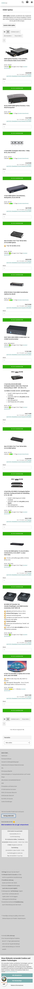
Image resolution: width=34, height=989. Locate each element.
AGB (2, 783)
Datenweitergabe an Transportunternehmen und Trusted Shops (15, 776)
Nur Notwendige (17, 980)
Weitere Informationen (17, 985)
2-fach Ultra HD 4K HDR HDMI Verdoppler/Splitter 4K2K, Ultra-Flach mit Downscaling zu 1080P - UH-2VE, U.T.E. (16, 385)
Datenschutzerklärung (11, 971)
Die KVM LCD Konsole (7, 798)
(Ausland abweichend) (23, 113)
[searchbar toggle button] (22, 2)
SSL (2, 768)
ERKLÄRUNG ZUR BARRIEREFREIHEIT (11, 780)
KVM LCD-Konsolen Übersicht (9, 792)
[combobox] (15, 32)
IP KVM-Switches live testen (8, 789)
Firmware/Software (6, 758)
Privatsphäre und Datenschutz (9, 786)
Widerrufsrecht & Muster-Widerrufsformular (12, 765)
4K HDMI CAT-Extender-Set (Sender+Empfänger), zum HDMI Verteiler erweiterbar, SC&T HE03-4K (16, 606)
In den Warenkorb (17, 88)
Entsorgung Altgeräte (6, 771)
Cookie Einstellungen (6, 801)
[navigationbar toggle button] (31, 2)
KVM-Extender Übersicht (7, 795)
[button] (4, 32)
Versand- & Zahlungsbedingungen (10, 762)
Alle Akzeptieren (17, 975)
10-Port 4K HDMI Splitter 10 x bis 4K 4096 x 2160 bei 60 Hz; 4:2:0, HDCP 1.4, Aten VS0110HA (16, 552)
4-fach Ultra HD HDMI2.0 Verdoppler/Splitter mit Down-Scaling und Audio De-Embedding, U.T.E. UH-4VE (17, 493)
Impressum (4, 755)
